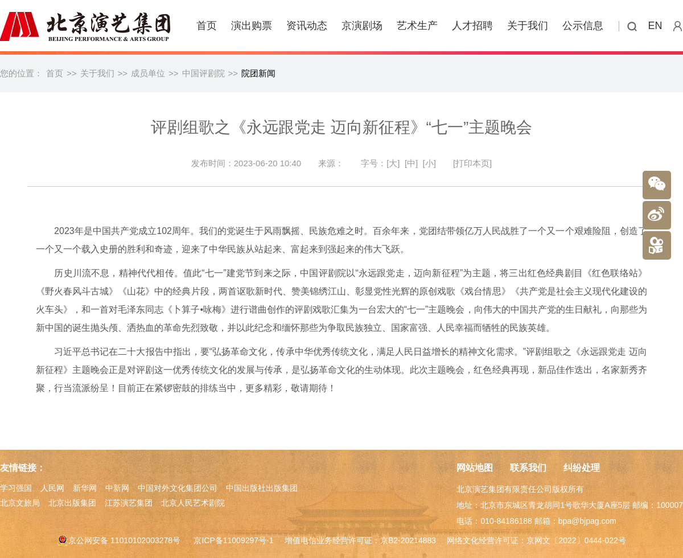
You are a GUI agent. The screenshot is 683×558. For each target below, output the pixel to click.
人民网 (52, 488)
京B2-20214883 (408, 540)
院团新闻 (258, 73)
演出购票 (251, 25)
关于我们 (527, 25)
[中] (411, 163)
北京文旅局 (20, 502)
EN (655, 25)
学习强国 (16, 488)
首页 (206, 25)
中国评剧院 (203, 73)
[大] (393, 163)
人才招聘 (472, 25)
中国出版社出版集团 (262, 488)
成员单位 (148, 73)
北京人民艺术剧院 (193, 502)
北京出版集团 (72, 502)
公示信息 (582, 25)
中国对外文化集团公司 (177, 488)
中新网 (117, 488)
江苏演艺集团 (129, 502)
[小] (429, 163)
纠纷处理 (581, 468)
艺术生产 (417, 25)
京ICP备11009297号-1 (233, 540)
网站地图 (474, 468)
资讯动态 (306, 25)
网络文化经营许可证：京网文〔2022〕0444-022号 (536, 540)
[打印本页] (472, 163)
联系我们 (528, 468)
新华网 (85, 488)
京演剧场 (362, 25)
